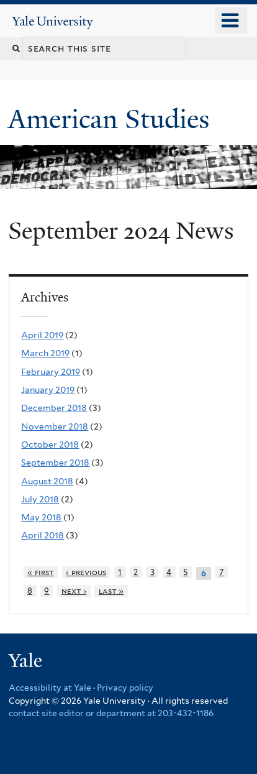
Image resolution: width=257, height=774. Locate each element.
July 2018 (40, 499)
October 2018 (50, 444)
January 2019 (47, 390)
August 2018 (47, 481)
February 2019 (50, 372)
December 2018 (54, 408)
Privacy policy (125, 688)
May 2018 (41, 517)
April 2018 (42, 535)
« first (40, 572)
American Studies (112, 119)
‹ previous (86, 572)
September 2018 (55, 463)
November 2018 (54, 426)
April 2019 (42, 335)
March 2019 (45, 353)
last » (111, 591)
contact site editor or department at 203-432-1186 (111, 713)
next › (74, 591)
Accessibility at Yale (50, 688)
